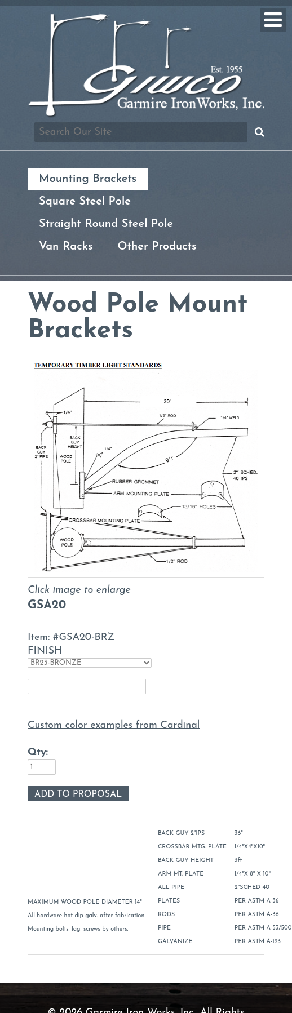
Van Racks (65, 246)
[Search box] (140, 132)
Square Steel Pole (85, 201)
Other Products (156, 246)
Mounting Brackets (87, 179)
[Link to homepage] (146, 115)
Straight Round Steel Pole (106, 224)
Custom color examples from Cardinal (114, 725)
